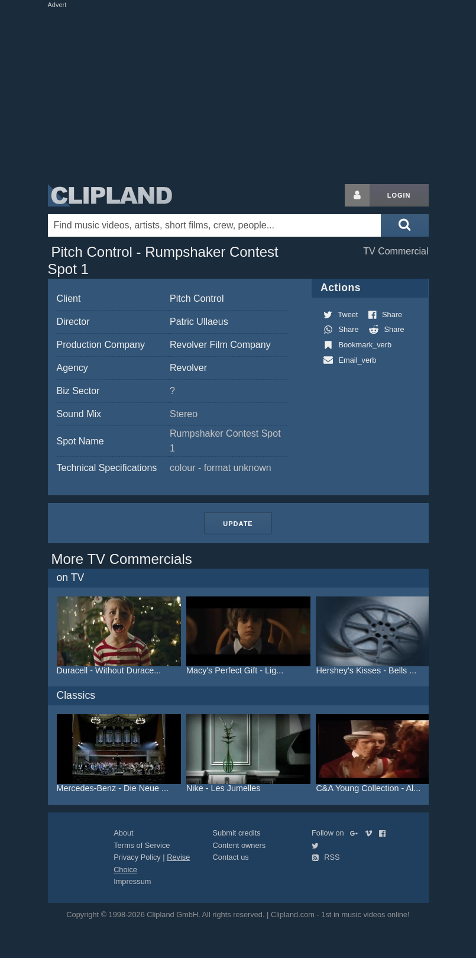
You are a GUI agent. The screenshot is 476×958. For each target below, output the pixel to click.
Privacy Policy (137, 857)
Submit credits (237, 832)
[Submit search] (404, 225)
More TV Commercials (121, 559)
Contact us (231, 857)
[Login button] (357, 195)
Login (399, 195)
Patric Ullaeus (199, 322)
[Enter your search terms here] (214, 225)
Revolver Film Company (220, 345)
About (123, 832)
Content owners (239, 845)
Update (237, 523)
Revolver (188, 368)
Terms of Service (142, 845)
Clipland (110, 195)
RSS (326, 857)
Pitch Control (197, 298)
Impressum (132, 881)
